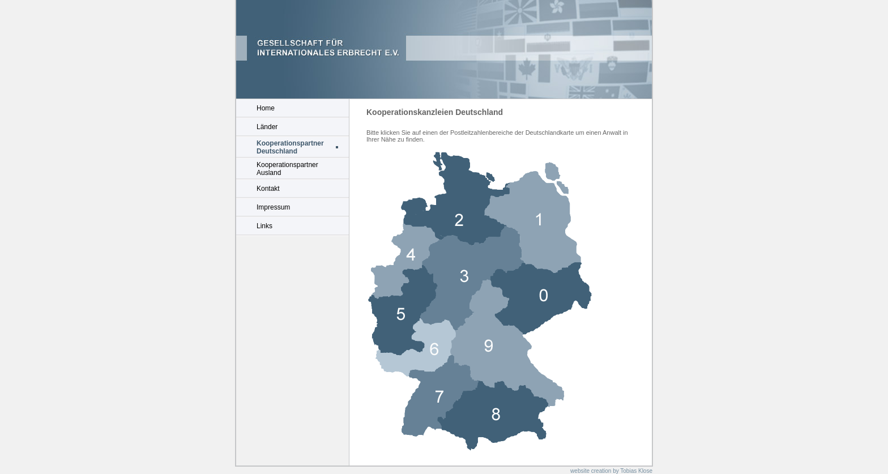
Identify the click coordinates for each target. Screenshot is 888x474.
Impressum (273, 207)
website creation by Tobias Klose (611, 471)
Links (264, 226)
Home (266, 108)
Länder (267, 127)
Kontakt (268, 189)
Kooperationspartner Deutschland (290, 147)
